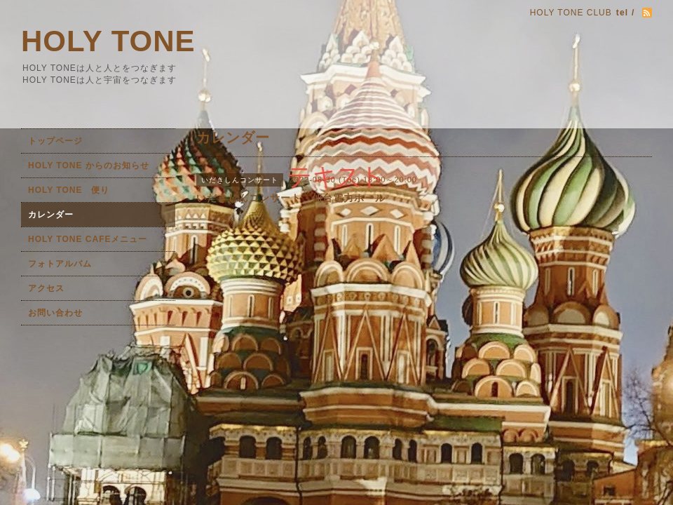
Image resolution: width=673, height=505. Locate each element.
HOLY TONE (108, 41)
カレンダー (51, 215)
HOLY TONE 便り (68, 190)
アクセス (46, 288)
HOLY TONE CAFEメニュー (87, 239)
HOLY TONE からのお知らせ (88, 165)
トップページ (55, 141)
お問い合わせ (55, 313)
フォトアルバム (60, 264)
